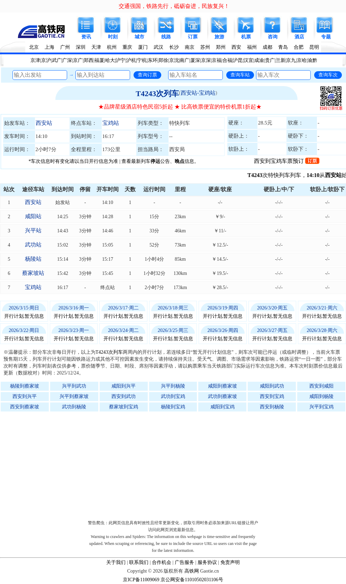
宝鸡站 (110, 123)
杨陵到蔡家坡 (24, 386)
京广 (78, 60)
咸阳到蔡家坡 (222, 386)
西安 (236, 47)
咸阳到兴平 (123, 386)
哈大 (110, 60)
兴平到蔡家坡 (74, 396)
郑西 (88, 60)
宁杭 (142, 60)
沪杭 (131, 60)
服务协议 (207, 562)
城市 (139, 36)
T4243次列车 (157, 93)
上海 (49, 47)
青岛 (283, 47)
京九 (291, 60)
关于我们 (116, 562)
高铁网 (191, 571)
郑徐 (163, 60)
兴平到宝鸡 (321, 406)
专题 (326, 36)
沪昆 (238, 60)
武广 (57, 60)
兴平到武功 (74, 386)
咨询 (272, 36)
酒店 (299, 36)
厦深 (195, 60)
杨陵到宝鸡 (173, 406)
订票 (193, 36)
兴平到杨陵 (173, 386)
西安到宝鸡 (272, 396)
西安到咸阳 (321, 386)
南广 (184, 60)
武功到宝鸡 (173, 396)
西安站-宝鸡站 (198, 93)
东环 (152, 60)
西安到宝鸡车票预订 (286, 161)
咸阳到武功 (272, 386)
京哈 (302, 60)
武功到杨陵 (74, 406)
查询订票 (147, 74)
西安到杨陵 (272, 406)
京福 (216, 60)
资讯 (86, 36)
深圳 (80, 47)
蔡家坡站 (33, 273)
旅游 (219, 36)
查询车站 (240, 74)
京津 (35, 60)
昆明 (314, 47)
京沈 (174, 60)
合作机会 (161, 562)
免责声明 (230, 562)
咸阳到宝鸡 (222, 406)
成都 (267, 47)
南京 (189, 47)
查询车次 (328, 74)
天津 (96, 47)
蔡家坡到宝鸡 (123, 406)
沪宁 (120, 60)
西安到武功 (123, 396)
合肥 (298, 47)
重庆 (127, 47)
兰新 (280, 60)
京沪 (46, 60)
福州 (252, 47)
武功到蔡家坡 (222, 396)
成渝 (259, 60)
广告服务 (184, 562)
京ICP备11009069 (141, 579)
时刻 (113, 36)
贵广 (270, 60)
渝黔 (312, 60)
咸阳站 (33, 216)
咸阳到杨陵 (321, 396)
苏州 (205, 47)
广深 (67, 60)
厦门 (143, 47)
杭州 (112, 47)
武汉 (158, 47)
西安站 (44, 123)
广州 (65, 47)
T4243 (258, 175)
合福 (227, 60)
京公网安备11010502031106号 (192, 579)
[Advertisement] (176, 464)
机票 (246, 36)
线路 (166, 36)
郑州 (221, 47)
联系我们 (138, 562)
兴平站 (33, 230)
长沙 (174, 47)
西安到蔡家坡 (24, 406)
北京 (34, 47)
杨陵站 (33, 259)
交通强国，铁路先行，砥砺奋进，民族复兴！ (174, 6)
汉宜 (248, 60)
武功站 (33, 245)
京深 (206, 60)
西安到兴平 (24, 396)
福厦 (99, 60)
